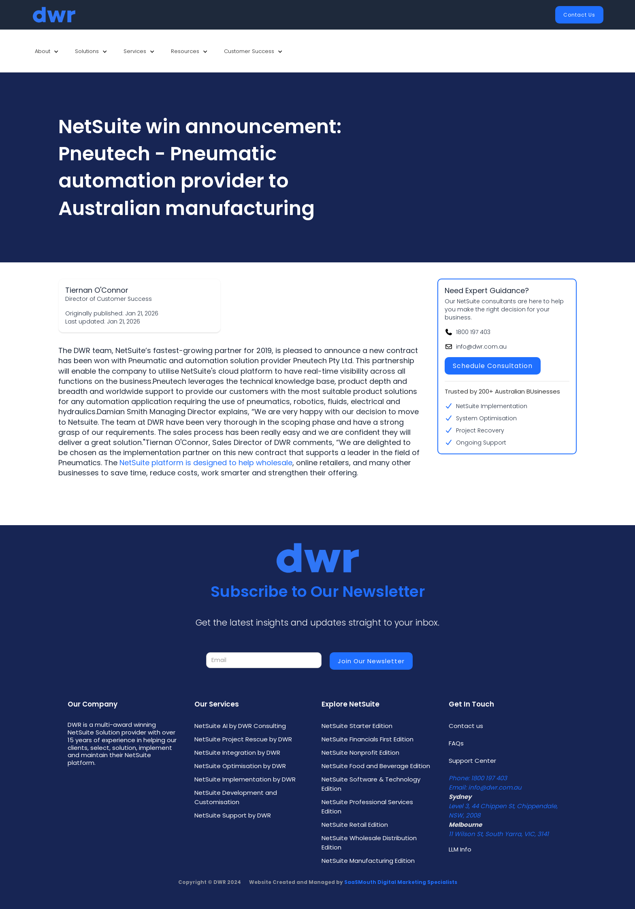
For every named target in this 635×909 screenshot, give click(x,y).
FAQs (456, 743)
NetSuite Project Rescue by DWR (243, 739)
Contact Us (579, 14)
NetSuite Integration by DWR (237, 752)
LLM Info (460, 849)
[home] (54, 14)
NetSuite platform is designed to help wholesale (205, 463)
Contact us (466, 726)
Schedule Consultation (493, 365)
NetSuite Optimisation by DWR (240, 766)
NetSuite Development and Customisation (235, 797)
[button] (47, 51)
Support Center (472, 760)
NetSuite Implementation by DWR (245, 779)
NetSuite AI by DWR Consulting (240, 726)
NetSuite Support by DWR (232, 815)
